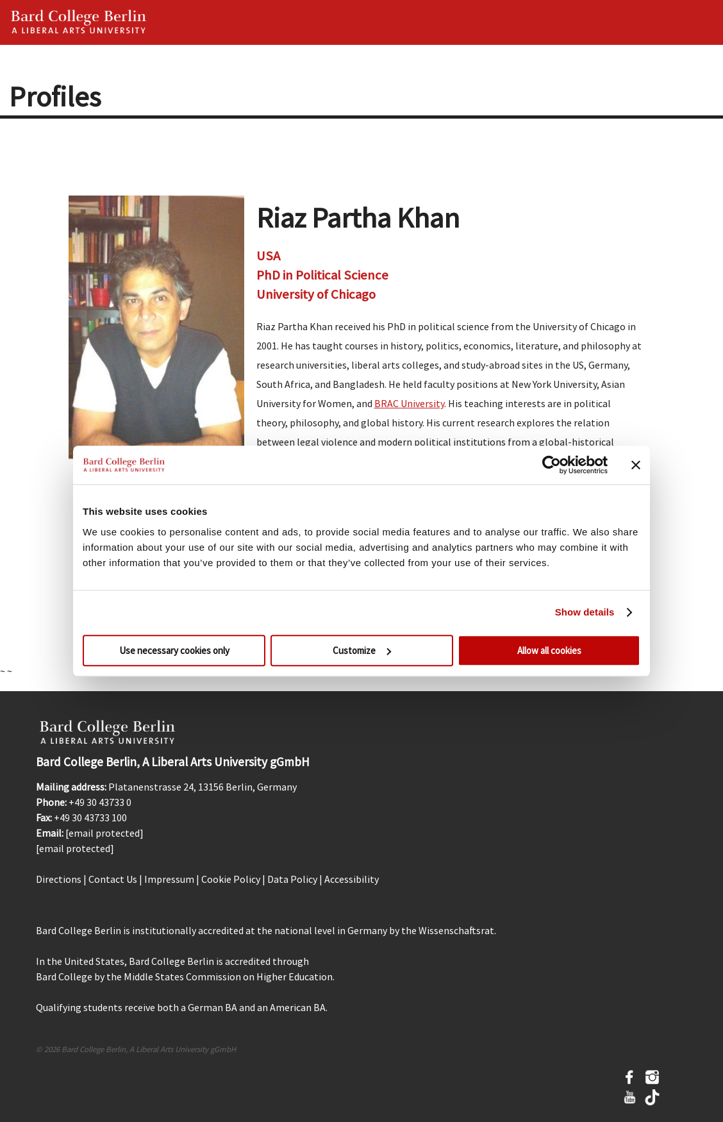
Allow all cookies (549, 650)
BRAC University (409, 403)
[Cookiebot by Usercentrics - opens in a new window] (551, 464)
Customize (362, 650)
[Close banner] (635, 464)
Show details (585, 612)
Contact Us (112, 879)
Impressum (169, 879)
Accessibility (351, 879)
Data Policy (292, 879)
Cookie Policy (230, 879)
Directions (58, 879)
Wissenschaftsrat (456, 930)
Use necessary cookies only (174, 650)
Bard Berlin (79, 22)
